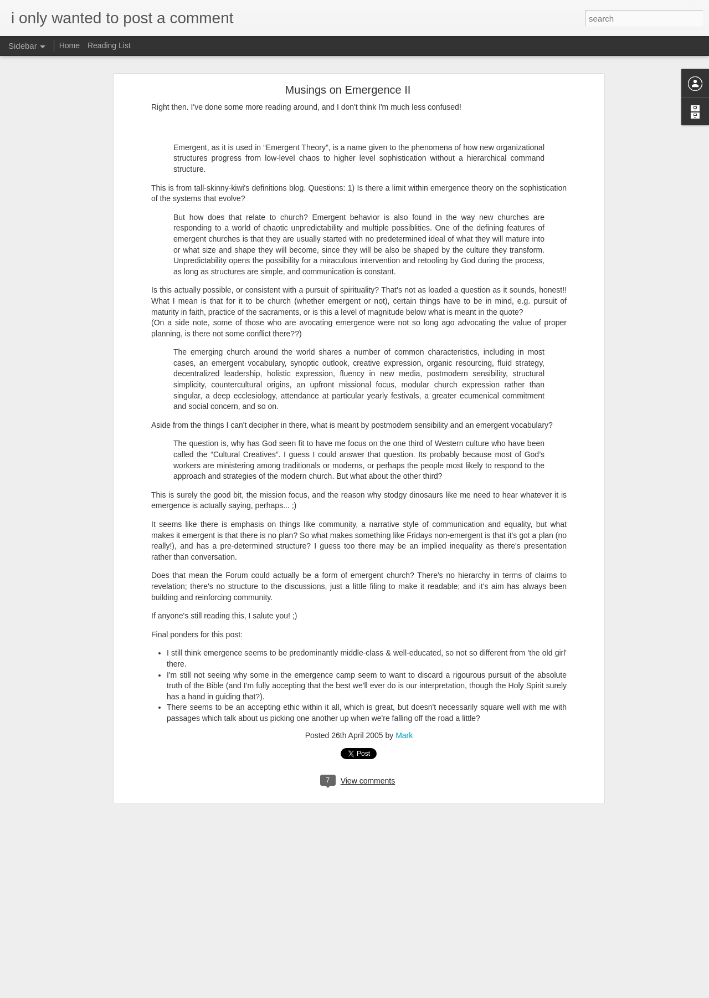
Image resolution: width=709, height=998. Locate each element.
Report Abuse (421, 992)
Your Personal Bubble (59, 940)
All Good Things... (53, 766)
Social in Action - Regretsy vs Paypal (81, 865)
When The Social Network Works (76, 965)
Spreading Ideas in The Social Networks (86, 915)
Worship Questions (343, 919)
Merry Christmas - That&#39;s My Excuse (88, 791)
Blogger (389, 992)
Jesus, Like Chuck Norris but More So (82, 816)
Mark (404, 553)
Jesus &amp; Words (56, 841)
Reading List (109, 45)
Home (69, 45)
